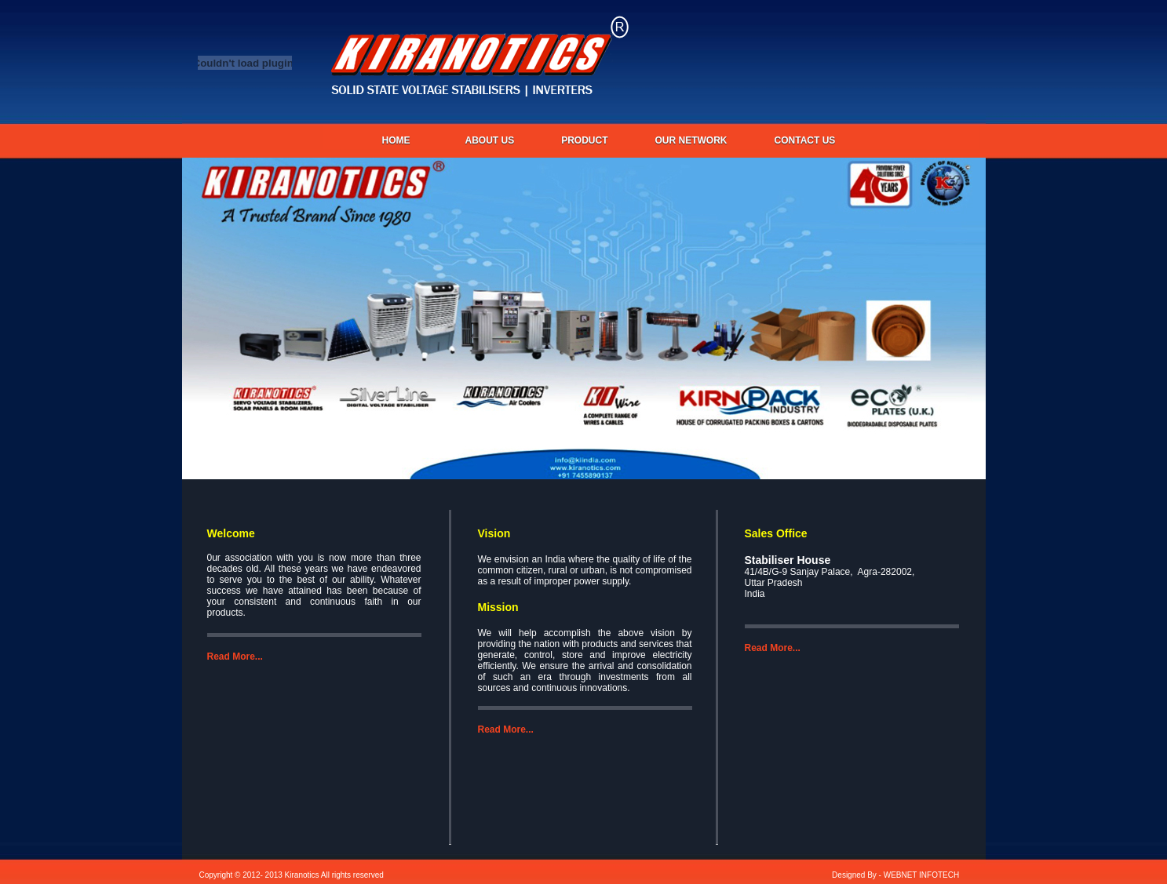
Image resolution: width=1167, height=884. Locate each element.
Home (396, 140)
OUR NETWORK (691, 140)
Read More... (235, 656)
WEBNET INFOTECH (921, 875)
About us (490, 140)
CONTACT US (805, 140)
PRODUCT (584, 140)
